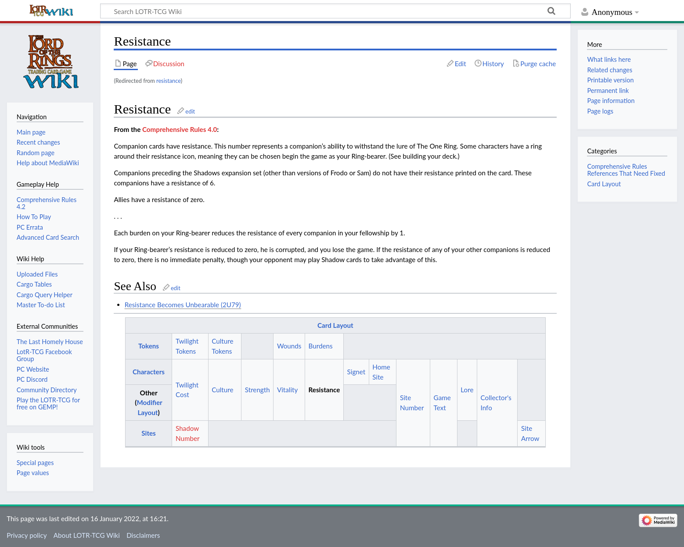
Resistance (324, 390)
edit (190, 111)
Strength (257, 390)
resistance (168, 80)
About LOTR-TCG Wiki (87, 535)
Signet (356, 372)
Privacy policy (27, 535)
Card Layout (335, 325)
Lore (467, 390)
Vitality (287, 390)
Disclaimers (143, 535)
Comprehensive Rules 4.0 (179, 129)
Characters (149, 372)
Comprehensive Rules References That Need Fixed (626, 170)
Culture (222, 390)
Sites (148, 433)
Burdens (321, 346)
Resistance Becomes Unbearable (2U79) (183, 305)
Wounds (289, 346)
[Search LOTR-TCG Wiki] (324, 11)
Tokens (148, 346)
